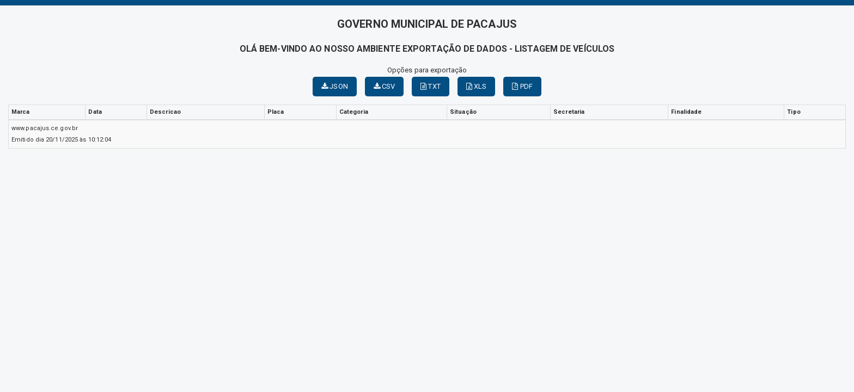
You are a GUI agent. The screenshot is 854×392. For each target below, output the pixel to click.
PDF (522, 86)
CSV (384, 86)
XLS (476, 86)
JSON (334, 86)
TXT (430, 86)
